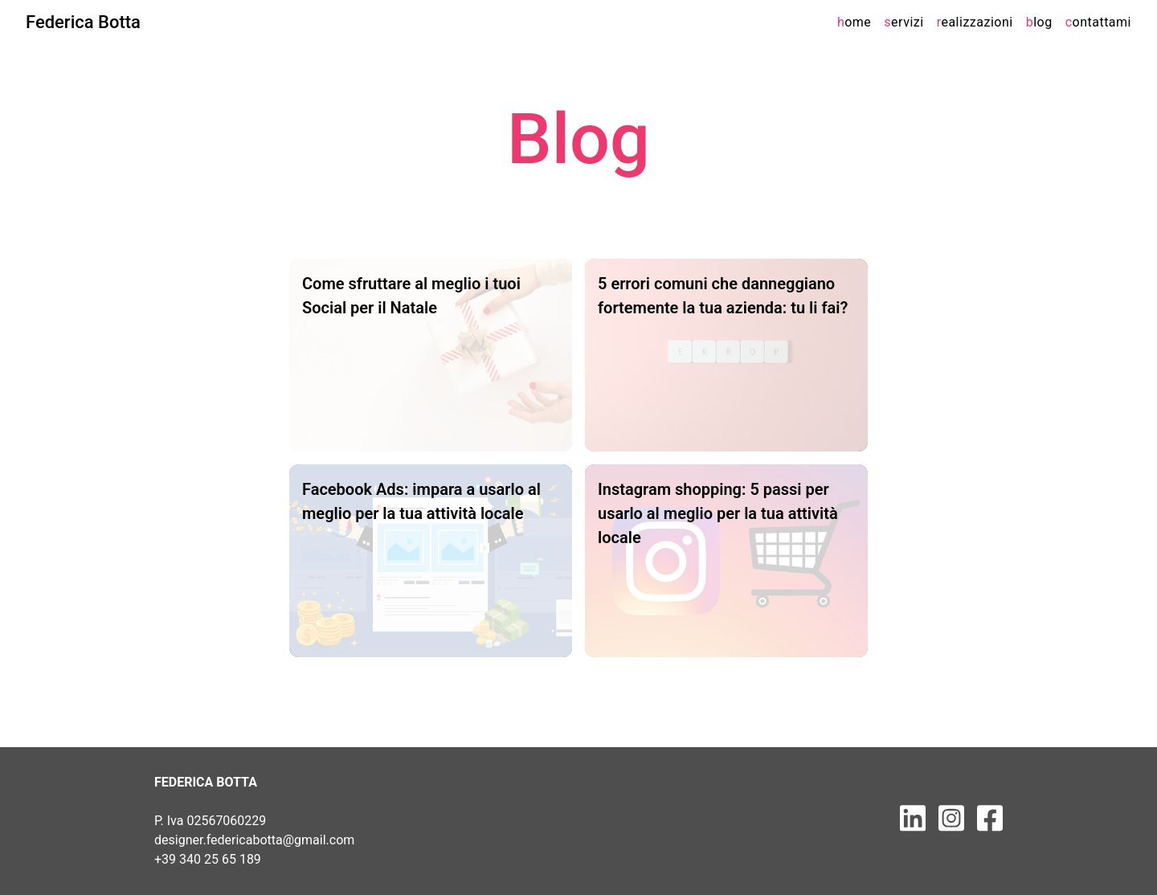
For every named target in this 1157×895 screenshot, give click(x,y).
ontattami (1098, 22)
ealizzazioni (975, 22)
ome (854, 22)
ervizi (903, 22)
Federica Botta (83, 22)
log (1039, 22)
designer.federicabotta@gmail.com (254, 840)
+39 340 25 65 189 (207, 859)
